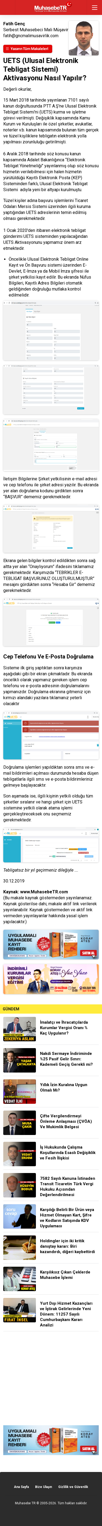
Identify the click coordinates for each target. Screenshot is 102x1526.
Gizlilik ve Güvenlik (73, 1487)
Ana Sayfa (21, 1487)
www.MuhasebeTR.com (44, 891)
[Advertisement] (51, 1378)
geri (7, 7)
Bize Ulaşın (43, 1487)
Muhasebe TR (25, 1503)
